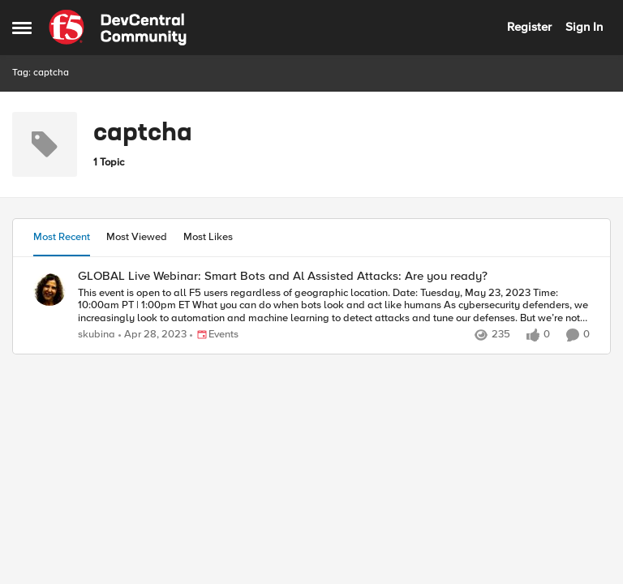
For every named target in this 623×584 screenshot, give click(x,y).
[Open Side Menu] (22, 27)
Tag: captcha (40, 73)
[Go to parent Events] (214, 334)
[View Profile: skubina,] (49, 289)
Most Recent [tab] (61, 236)
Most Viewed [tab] (136, 236)
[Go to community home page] (117, 27)
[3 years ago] (152, 334)
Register (529, 26)
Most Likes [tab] (208, 236)
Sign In (584, 26)
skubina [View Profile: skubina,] (96, 334)
